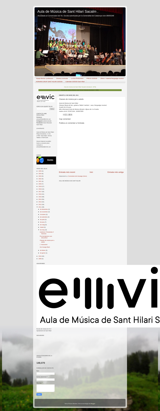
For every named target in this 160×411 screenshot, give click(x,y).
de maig (42, 224)
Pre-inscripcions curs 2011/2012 (46, 237)
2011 (40, 207)
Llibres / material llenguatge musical (111, 78)
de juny (42, 222)
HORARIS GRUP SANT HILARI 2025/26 (49, 81)
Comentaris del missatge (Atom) (77, 176)
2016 (40, 194)
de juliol (42, 219)
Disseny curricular (62, 78)
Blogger (93, 403)
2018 (40, 189)
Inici (91, 172)
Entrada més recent (67, 172)
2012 (40, 204)
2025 (40, 171)
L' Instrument (43, 244)
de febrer (43, 250)
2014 (40, 199)
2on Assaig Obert (45, 247)
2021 (40, 181)
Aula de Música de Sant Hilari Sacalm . (67, 11)
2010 (40, 256)
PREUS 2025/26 (91, 78)
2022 (40, 179)
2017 (40, 191)
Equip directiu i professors (44, 78)
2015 (40, 196)
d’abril (42, 227)
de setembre (44, 217)
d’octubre (43, 214)
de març (42, 230)
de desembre (44, 209)
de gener (43, 253)
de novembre (44, 212)
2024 (40, 173)
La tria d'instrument (77, 78)
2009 (40, 258)
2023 (40, 176)
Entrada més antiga (116, 172)
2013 (40, 202)
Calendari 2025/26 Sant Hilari (75, 81)
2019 (40, 186)
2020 (40, 184)
